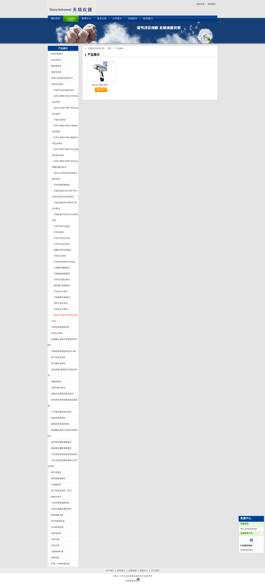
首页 (109, 48)
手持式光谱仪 (57, 84)
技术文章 (101, 18)
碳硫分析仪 (56, 497)
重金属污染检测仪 (62, 285)
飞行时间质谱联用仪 (60, 503)
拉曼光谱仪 (56, 533)
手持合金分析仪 (61, 291)
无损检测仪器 (57, 551)
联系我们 (212, 4)
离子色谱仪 (56, 472)
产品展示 (71, 18)
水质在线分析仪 (58, 387)
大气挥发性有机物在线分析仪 (64, 454)
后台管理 (155, 570)
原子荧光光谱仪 (58, 357)
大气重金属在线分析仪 (61, 412)
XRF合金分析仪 (61, 303)
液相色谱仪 (56, 381)
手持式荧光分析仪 (62, 238)
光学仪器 (55, 545)
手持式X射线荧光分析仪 (64, 262)
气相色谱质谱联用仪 (60, 327)
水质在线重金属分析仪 (61, 509)
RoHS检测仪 (57, 54)
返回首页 (200, 4)
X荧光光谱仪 (57, 333)
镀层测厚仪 (56, 66)
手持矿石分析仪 (61, 309)
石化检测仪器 (57, 527)
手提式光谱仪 (60, 120)
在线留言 (132, 18)
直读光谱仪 (56, 72)
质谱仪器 (55, 557)
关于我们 (110, 570)
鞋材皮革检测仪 (58, 418)
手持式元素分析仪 (62, 279)
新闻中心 (86, 18)
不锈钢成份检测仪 (62, 273)
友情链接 (132, 570)
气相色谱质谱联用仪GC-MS (63, 351)
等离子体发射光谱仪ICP (62, 78)
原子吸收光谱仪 (58, 363)
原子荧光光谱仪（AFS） (62, 490)
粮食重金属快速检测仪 (61, 448)
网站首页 (55, 18)
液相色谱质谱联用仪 (60, 424)
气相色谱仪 (56, 484)
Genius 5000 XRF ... (101, 85)
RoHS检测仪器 (58, 521)
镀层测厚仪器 (57, 515)
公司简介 (117, 18)
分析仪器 (55, 539)
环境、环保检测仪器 (60, 563)
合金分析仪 (56, 60)
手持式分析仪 (60, 256)
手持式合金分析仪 (62, 244)
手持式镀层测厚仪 (62, 185)
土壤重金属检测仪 (62, 268)
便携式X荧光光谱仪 (62, 250)
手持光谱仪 (59, 232)
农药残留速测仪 (58, 478)
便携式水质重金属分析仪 (62, 394)
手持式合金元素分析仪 (64, 90)
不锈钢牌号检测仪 (62, 297)
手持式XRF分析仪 (62, 226)
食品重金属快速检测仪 (61, 442)
